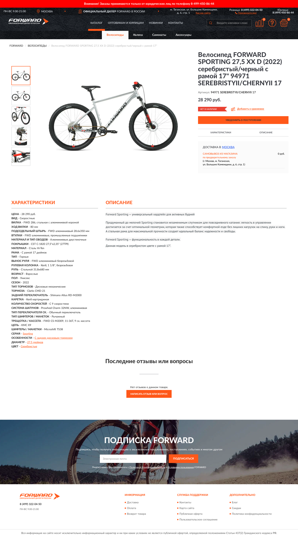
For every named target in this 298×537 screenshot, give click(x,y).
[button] (246, 13)
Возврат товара (136, 514)
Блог (235, 502)
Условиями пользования (181, 467)
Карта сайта (186, 508)
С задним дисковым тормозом (54, 338)
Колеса (138, 35)
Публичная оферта (190, 514)
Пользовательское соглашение (198, 519)
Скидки (236, 508)
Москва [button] (228, 147)
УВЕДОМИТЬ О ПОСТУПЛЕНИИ (243, 120)
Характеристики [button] (220, 132)
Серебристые (29, 346)
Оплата (131, 508)
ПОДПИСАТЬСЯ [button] (183, 458)
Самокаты (159, 35)
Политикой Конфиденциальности (147, 467)
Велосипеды (115, 35)
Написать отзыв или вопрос (149, 394)
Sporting (28, 333)
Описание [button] (266, 132)
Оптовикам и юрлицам (126, 23)
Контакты (175, 23)
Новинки (156, 23)
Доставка (133, 502)
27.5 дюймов (35, 342)
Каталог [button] (96, 23)
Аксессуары (183, 35)
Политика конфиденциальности (252, 514)
